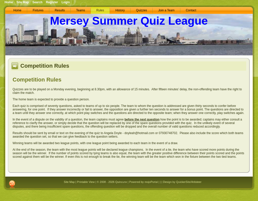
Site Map (69, 181)
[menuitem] (17, 10)
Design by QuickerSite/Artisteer (182, 181)
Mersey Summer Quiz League (129, 20)
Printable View (86, 181)
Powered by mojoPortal (143, 181)
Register (52, 2)
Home (9, 2)
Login (66, 2)
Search (37, 2)
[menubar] (104, 10)
